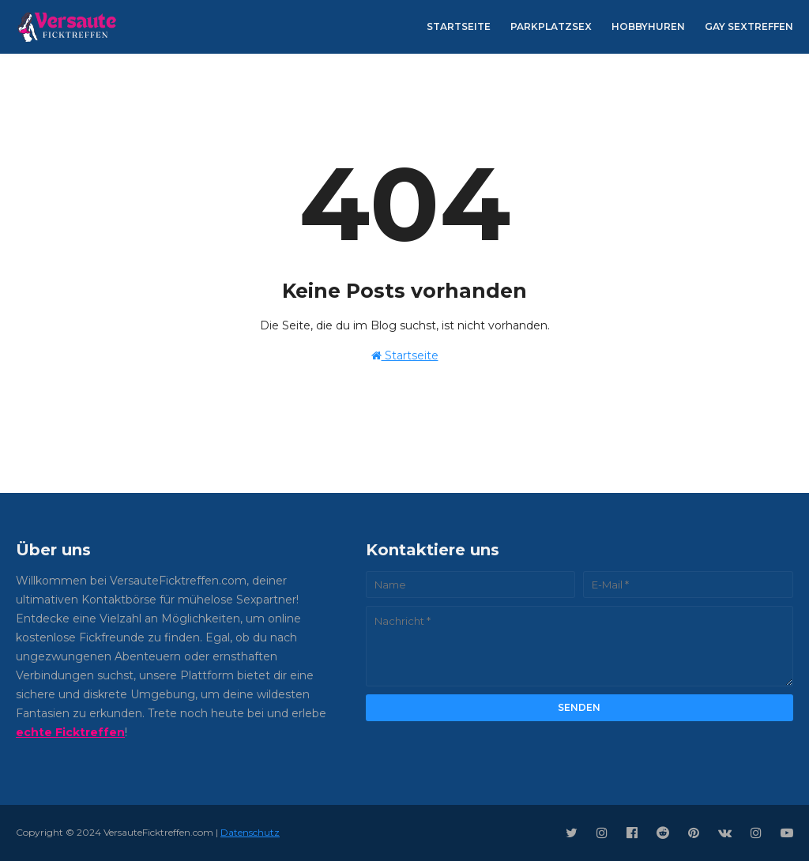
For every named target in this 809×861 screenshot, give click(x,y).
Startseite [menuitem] (459, 26)
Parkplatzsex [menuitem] (551, 26)
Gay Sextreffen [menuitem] (749, 26)
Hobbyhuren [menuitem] (648, 26)
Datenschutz (250, 832)
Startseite (404, 355)
